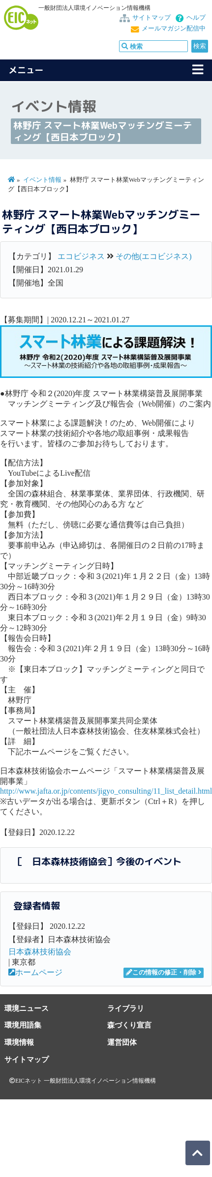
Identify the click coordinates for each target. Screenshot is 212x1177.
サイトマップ (151, 17)
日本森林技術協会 (39, 951)
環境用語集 (22, 1025)
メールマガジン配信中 (174, 28)
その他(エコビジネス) (154, 256)
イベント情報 (42, 179)
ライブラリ (125, 1008)
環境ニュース (26, 1008)
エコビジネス (81, 256)
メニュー (26, 70)
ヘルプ (196, 17)
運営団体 (122, 1042)
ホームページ (35, 972)
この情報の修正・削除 (161, 972)
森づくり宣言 (129, 1025)
